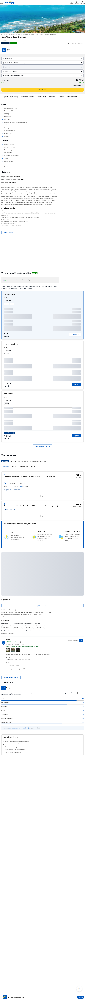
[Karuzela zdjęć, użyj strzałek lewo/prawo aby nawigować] (42, 19)
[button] (42, 58)
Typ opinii (37, 623)
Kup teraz (42, 90)
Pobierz (80, 997)
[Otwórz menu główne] (1, 2)
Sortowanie (4, 623)
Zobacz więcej (8, 232)
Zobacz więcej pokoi (42, 446)
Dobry (8, 49)
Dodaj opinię (42, 606)
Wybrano (75, 335)
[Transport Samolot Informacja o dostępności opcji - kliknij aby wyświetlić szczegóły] (42, 67)
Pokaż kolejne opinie (11, 677)
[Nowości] (71, 2)
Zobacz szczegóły (9, 510)
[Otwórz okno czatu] (79, 989)
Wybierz (76, 384)
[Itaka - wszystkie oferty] (22, 180)
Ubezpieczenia (24, 466)
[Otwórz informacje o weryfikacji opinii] (50, 612)
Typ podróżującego (18, 623)
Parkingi (14, 466)
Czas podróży (28, 623)
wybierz (43, 496)
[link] (10, 2)
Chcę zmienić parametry (12, 490)
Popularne (6, 466)
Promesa (33, 466)
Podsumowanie (78, 85)
